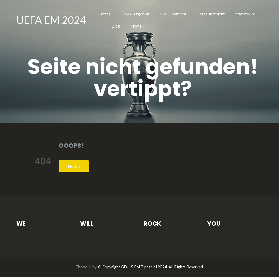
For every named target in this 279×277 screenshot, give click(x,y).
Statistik (242, 13)
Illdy (92, 266)
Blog (115, 25)
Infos (105, 13)
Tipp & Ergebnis (135, 13)
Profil (136, 25)
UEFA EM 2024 (51, 20)
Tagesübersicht (211, 13)
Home (74, 166)
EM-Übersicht (173, 13)
